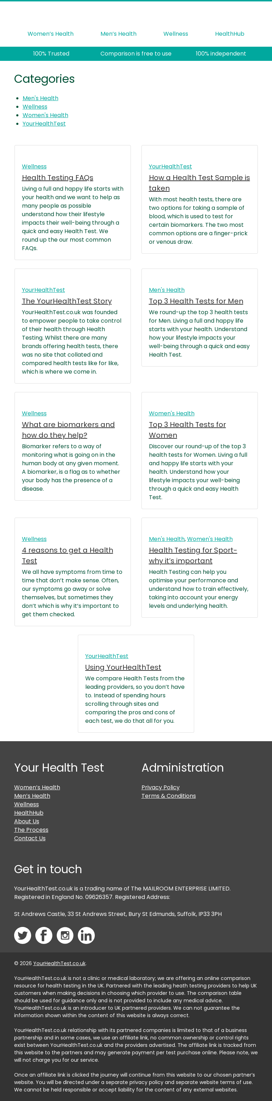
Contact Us (30, 838)
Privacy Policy (160, 787)
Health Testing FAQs (57, 178)
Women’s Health (51, 34)
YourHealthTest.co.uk (59, 963)
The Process (31, 830)
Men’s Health (118, 34)
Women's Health (45, 115)
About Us (26, 821)
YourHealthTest (44, 124)
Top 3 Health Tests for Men (196, 301)
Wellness (175, 34)
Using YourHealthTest (123, 667)
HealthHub (229, 34)
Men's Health (40, 98)
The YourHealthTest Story (67, 301)
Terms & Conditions (168, 796)
